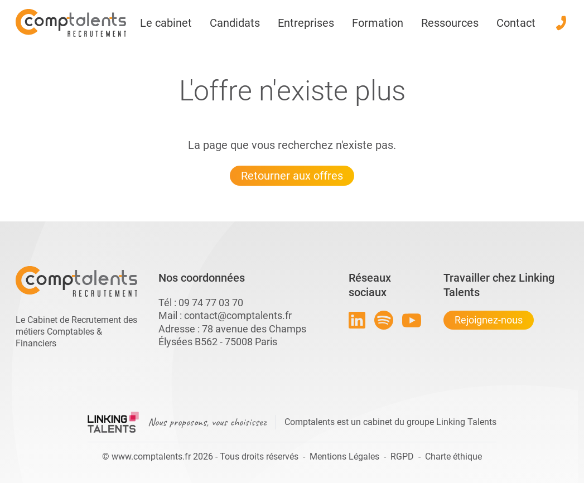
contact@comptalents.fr (238, 315)
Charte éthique (453, 456)
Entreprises (306, 23)
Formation (377, 23)
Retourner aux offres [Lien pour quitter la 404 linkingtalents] (292, 175)
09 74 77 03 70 (210, 302)
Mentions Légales (344, 456)
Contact (515, 23)
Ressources (450, 23)
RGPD (402, 456)
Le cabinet (166, 23)
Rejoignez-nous (489, 320)
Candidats (235, 23)
